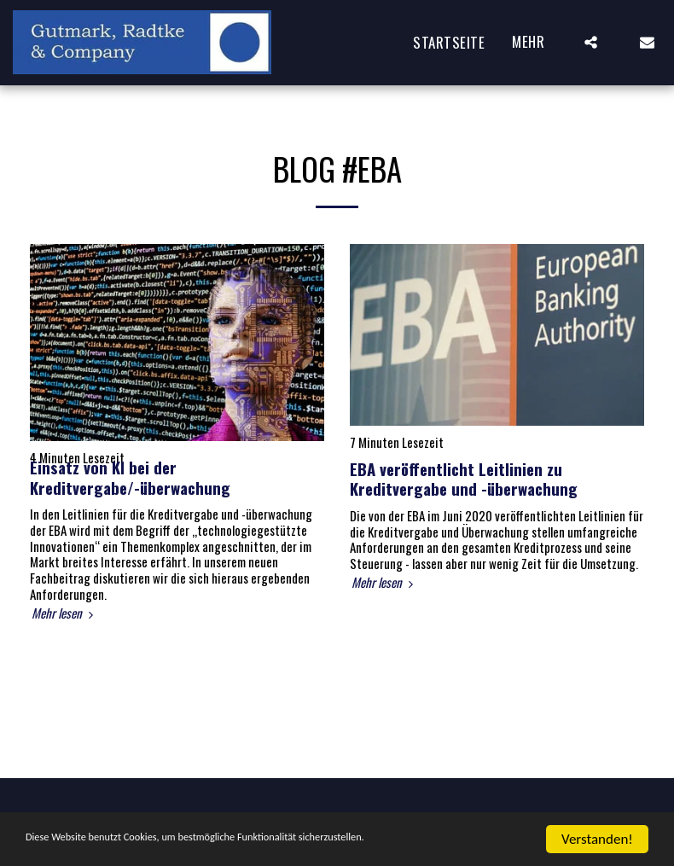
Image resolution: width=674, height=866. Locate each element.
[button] (591, 42)
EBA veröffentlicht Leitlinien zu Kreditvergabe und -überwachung (464, 478)
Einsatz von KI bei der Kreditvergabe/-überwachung (130, 477)
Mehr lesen (64, 613)
